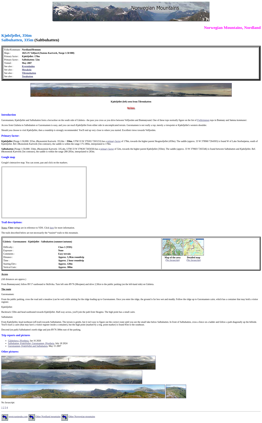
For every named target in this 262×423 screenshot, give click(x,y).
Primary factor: (10, 135)
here (52, 228)
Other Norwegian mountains (82, 416)
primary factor (114, 141)
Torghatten (27, 76)
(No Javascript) (172, 260)
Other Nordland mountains (47, 416)
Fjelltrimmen (203, 120)
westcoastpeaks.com (18, 416)
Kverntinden (28, 66)
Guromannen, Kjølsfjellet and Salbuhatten (27, 346)
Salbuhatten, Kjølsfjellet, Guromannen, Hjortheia (31, 343)
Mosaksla (26, 69)
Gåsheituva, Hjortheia (18, 340)
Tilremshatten (29, 73)
